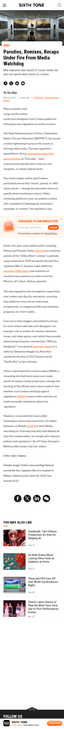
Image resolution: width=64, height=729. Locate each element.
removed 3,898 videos (16, 271)
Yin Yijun (12, 92)
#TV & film (38, 98)
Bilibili (21, 396)
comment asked (42, 346)
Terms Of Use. (51, 233)
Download (54, 723)
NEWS (6, 45)
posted (31, 426)
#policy (6, 100)
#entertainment (52, 98)
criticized (39, 250)
